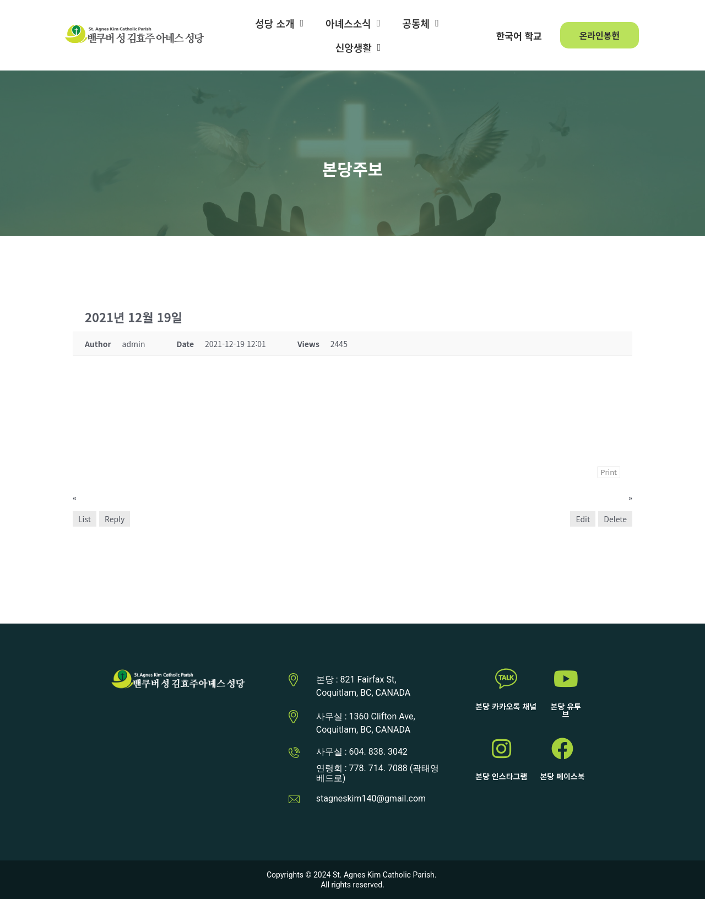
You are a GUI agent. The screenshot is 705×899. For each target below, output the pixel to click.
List (84, 518)
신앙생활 (358, 47)
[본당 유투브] (566, 679)
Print (608, 472)
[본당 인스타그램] (501, 749)
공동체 (420, 23)
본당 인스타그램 (501, 776)
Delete (615, 518)
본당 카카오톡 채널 (505, 706)
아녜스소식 (353, 23)
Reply (114, 518)
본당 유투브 (566, 710)
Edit (583, 518)
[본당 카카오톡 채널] (506, 679)
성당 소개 (279, 23)
